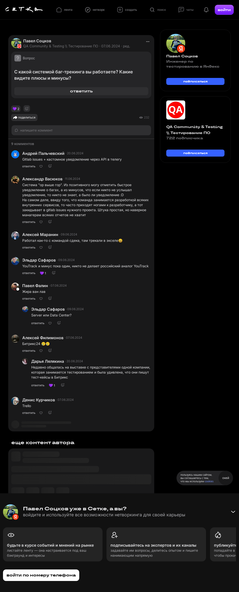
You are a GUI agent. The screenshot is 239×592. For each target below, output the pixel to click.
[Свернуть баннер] (233, 512)
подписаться (195, 81)
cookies (209, 481)
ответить (81, 91)
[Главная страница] (24, 10)
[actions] (147, 41)
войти (224, 9)
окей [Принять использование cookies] (225, 478)
